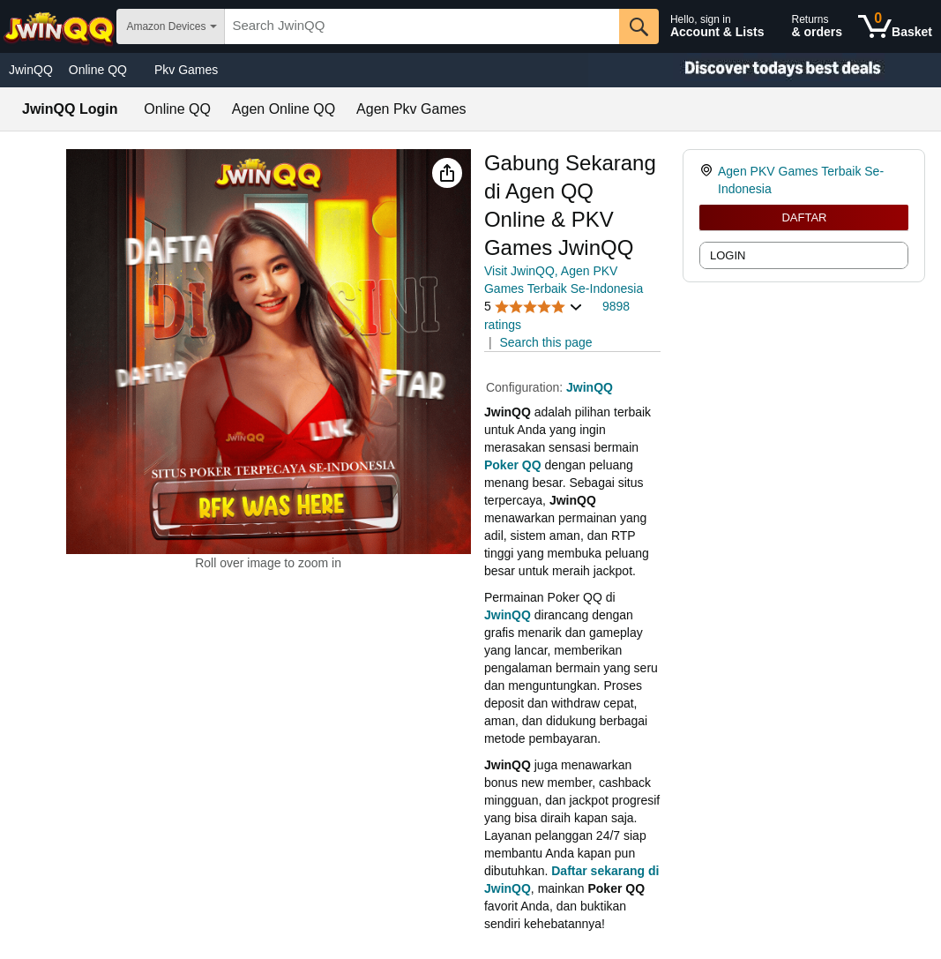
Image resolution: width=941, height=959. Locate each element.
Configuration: (526, 387)
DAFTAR (803, 217)
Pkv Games (186, 70)
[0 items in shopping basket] (895, 26)
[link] (708, 180)
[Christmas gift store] (764, 70)
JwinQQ (31, 70)
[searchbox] (422, 26)
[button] (447, 173)
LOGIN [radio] (727, 255)
